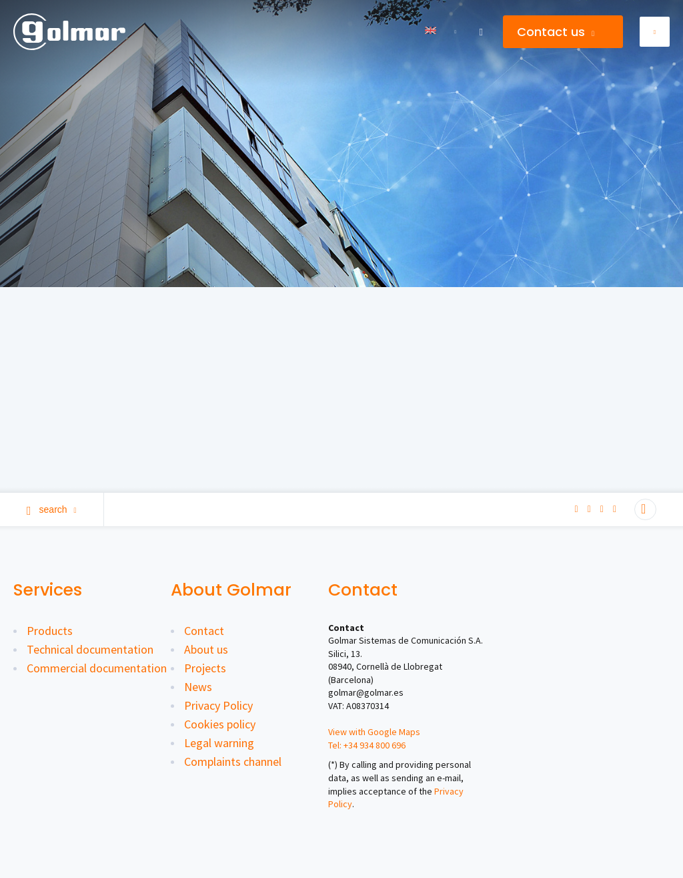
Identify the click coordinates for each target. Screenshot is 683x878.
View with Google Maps (374, 732)
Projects (205, 668)
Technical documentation (90, 649)
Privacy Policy (218, 705)
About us (206, 649)
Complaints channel (232, 761)
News (198, 686)
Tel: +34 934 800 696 (367, 745)
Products (50, 630)
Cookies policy (219, 724)
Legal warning (219, 742)
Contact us (555, 31)
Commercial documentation (97, 668)
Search (52, 509)
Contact (204, 630)
